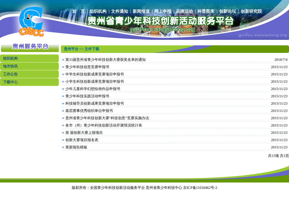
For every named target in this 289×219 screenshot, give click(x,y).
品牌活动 (184, 11)
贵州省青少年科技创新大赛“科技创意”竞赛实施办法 (107, 118)
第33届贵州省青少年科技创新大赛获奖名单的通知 (105, 59)
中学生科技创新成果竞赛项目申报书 (94, 74)
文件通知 (119, 11)
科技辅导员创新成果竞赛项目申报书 (94, 103)
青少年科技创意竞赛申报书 (87, 67)
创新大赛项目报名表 (81, 140)
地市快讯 (10, 66)
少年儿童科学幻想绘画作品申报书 (92, 89)
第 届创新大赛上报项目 (84, 132)
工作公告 (10, 74)
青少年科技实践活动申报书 (87, 96)
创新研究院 (251, 11)
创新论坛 (227, 11)
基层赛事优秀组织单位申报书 (89, 111)
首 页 (78, 11)
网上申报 (162, 11)
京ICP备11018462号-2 (200, 188)
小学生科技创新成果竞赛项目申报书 (94, 81)
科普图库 (205, 11)
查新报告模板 (76, 147)
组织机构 (97, 11)
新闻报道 (141, 11)
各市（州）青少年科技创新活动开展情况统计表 (103, 125)
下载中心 (10, 82)
